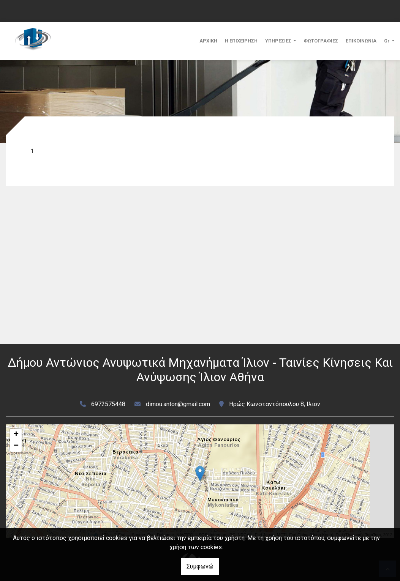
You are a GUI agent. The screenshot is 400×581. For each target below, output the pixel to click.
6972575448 (108, 404)
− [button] (16, 446)
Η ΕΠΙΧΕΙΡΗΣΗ (241, 41)
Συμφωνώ (200, 566)
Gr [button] (387, 41)
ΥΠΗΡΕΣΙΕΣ (278, 41)
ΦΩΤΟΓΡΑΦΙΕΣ (321, 41)
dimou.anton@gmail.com (178, 404)
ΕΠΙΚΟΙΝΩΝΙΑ (361, 41)
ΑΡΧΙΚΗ (208, 41)
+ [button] (16, 434)
